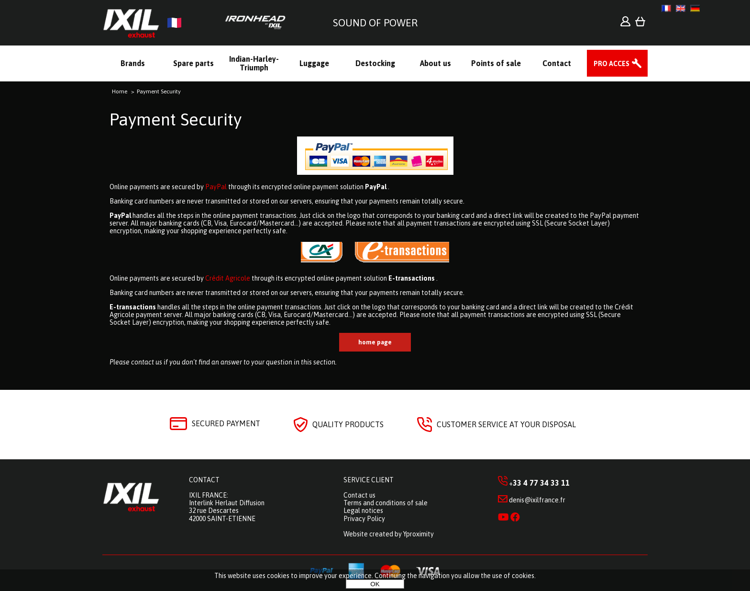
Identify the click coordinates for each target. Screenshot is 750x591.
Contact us (359, 495)
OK (374, 584)
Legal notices (363, 510)
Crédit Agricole (227, 278)
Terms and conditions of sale (385, 503)
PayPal (216, 187)
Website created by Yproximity (388, 534)
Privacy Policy (364, 519)
